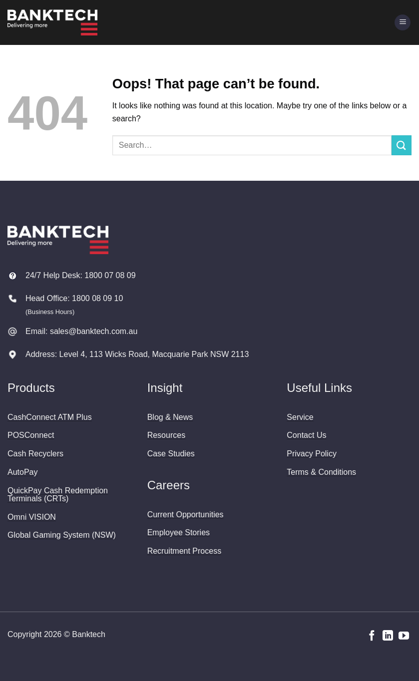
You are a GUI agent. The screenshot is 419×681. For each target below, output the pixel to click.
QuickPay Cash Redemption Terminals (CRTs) (57, 494)
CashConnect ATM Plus (49, 417)
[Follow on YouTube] (404, 636)
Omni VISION (31, 517)
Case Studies (171, 453)
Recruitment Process (184, 551)
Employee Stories (178, 532)
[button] (403, 22)
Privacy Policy (312, 453)
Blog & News (170, 417)
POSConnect (30, 435)
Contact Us (306, 435)
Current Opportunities (185, 514)
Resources (166, 435)
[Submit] (402, 145)
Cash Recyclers (35, 453)
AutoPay (22, 472)
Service (300, 417)
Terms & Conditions (321, 472)
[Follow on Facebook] (372, 636)
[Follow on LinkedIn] (388, 636)
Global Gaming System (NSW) (61, 535)
